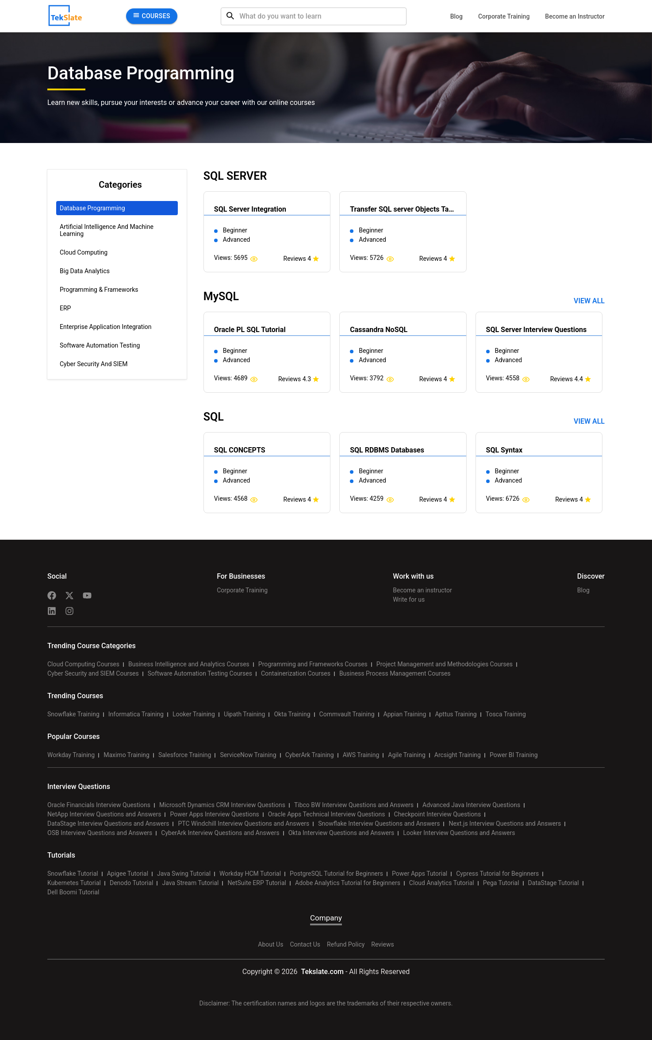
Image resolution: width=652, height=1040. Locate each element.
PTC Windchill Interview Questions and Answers (243, 823)
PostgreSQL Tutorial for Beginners (336, 873)
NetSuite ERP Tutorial (256, 882)
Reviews (382, 944)
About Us (270, 944)
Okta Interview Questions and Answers (341, 832)
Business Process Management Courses (395, 673)
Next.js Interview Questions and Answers (505, 823)
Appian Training (405, 714)
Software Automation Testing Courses (200, 673)
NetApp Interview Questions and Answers (104, 814)
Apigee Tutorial (127, 873)
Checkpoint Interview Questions (437, 814)
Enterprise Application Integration (106, 326)
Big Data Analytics (85, 270)
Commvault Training (347, 714)
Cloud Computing (83, 252)
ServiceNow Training (248, 754)
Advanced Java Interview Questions (471, 804)
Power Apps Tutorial (419, 873)
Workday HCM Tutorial (250, 873)
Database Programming (92, 208)
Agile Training (407, 754)
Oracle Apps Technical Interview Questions (326, 814)
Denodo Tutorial (131, 882)
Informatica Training (136, 714)
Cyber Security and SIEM (93, 363)
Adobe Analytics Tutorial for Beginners (347, 882)
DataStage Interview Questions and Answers (108, 823)
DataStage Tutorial (553, 882)
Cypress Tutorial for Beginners (497, 873)
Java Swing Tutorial (184, 873)
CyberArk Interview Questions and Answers (220, 832)
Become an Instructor (575, 16)
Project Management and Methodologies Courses (444, 664)
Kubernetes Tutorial (74, 882)
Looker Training (194, 714)
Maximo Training (127, 754)
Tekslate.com (321, 971)
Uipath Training (244, 714)
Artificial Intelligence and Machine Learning (106, 230)
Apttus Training (455, 714)
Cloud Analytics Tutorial (441, 882)
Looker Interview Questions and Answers (459, 832)
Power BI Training (514, 754)
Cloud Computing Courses (83, 664)
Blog (456, 16)
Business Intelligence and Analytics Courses (188, 664)
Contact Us (305, 944)
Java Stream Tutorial (190, 882)
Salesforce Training (184, 754)
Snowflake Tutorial (72, 873)
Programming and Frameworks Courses (313, 664)
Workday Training (71, 754)
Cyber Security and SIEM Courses (93, 673)
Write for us (409, 599)
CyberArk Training (309, 754)
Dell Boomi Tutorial (73, 892)
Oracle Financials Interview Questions (98, 804)
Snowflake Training (73, 714)
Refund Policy (345, 944)
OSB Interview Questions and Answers (99, 832)
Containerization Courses (295, 673)
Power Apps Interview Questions (214, 814)
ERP (65, 308)
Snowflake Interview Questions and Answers (379, 823)
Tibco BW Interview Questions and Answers (354, 804)
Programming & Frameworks (99, 289)
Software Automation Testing (100, 345)
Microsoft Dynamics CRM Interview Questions (222, 804)
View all (589, 301)
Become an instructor (422, 590)
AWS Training (361, 754)
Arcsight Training (457, 754)
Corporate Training (503, 16)
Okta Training (292, 714)
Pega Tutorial (501, 882)
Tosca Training (506, 714)
